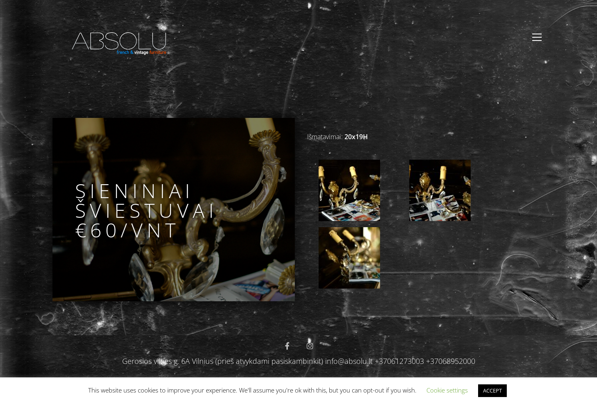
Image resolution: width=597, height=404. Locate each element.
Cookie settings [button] (447, 390)
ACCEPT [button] (492, 390)
